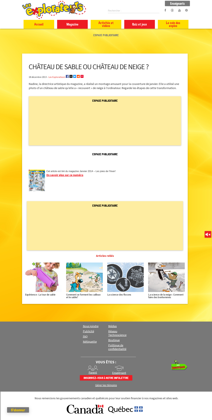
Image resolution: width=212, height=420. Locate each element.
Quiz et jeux (139, 24)
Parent (93, 373)
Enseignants (177, 3)
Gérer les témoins (106, 385)
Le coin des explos (173, 24)
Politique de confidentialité (117, 347)
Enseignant (119, 373)
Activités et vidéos (106, 24)
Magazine (72, 24)
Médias (112, 326)
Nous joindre (90, 326)
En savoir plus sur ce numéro (64, 175)
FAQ (85, 336)
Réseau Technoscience (117, 333)
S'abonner (18, 410)
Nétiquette (90, 342)
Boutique (114, 340)
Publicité (88, 331)
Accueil (38, 24)
